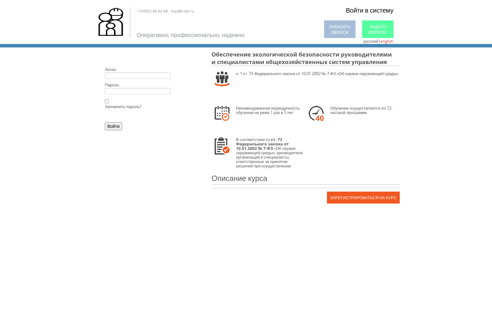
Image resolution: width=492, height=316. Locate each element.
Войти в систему (369, 10)
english (386, 41)
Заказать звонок (340, 29)
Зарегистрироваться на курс (363, 197)
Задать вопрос (377, 29)
